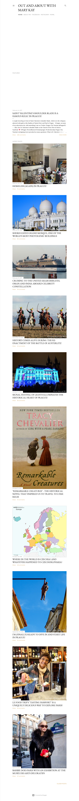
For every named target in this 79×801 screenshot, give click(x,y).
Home (20, 14)
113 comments (21, 289)
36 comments (21, 400)
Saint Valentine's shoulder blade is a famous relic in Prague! (35, 115)
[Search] (65, 5)
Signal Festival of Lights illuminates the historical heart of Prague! (37, 396)
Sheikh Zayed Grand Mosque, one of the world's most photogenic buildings (36, 234)
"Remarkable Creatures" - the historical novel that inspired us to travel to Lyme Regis (37, 494)
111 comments (21, 189)
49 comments (21, 565)
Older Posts (62, 784)
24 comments (21, 640)
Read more (63, 135)
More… (52, 14)
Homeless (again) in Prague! (29, 186)
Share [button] (14, 135)
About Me (27, 14)
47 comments (21, 776)
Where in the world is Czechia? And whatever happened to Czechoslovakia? (37, 561)
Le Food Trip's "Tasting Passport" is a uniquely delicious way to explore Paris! (37, 704)
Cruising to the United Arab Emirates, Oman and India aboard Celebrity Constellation (36, 283)
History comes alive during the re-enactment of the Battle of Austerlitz (36, 342)
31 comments (21, 499)
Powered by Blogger (39, 795)
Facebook (36, 14)
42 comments (21, 346)
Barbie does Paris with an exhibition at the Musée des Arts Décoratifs (39, 772)
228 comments (21, 135)
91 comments (21, 708)
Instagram (45, 14)
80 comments (21, 239)
